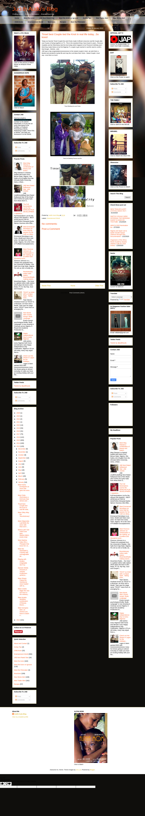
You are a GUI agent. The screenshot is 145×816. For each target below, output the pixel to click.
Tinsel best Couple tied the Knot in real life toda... (23, 506)
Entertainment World (35, 22)
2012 (18, 620)
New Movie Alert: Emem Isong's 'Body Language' (27, 315)
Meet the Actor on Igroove (68, 18)
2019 (18, 428)
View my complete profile (20, 717)
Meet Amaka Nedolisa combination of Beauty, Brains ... (23, 601)
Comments (20, 151)
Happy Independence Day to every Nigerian (28, 336)
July (19, 464)
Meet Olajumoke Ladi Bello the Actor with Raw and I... (23, 524)
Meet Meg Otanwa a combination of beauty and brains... (28, 166)
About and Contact (20, 643)
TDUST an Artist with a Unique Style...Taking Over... (28, 295)
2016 (18, 437)
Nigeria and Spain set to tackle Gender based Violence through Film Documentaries (118, 233)
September (22, 458)
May (20, 470)
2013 (18, 446)
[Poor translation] (8, 784)
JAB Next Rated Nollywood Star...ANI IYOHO (28, 188)
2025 (18, 416)
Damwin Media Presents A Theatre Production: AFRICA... (23, 571)
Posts (18, 147)
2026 (18, 413)
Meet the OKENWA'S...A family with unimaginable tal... (23, 552)
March (20, 476)
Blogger (92, 770)
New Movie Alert (119, 18)
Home (17, 18)
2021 (18, 422)
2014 (18, 443)
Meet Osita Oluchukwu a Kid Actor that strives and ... (23, 498)
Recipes (63, 22)
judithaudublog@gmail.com (22, 120)
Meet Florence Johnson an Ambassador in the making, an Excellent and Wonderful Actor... (24, 253)
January (21, 482)
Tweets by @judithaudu (22, 386)
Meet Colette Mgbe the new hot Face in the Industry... (23, 591)
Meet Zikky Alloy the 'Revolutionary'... (24, 515)
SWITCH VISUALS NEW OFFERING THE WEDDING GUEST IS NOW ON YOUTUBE (120, 219)
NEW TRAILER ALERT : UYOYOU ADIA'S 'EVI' (118, 210)
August (20, 461)
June (20, 467)
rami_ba (78, 770)
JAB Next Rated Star (46, 18)
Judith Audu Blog (20, 714)
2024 (18, 419)
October (21, 455)
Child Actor (19, 22)
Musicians (51, 22)
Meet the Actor (29, 18)
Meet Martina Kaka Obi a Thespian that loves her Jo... (23, 543)
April (20, 473)
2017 (18, 434)
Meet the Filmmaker (78, 22)
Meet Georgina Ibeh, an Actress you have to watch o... (23, 611)
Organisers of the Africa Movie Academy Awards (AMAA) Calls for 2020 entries (118, 242)
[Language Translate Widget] (121, 297)
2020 (18, 425)
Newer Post (46, 286)
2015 (18, 440)
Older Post (99, 286)
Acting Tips (87, 18)
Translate (124, 300)
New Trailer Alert (102, 18)
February (21, 479)
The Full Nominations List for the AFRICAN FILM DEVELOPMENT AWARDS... (24, 208)
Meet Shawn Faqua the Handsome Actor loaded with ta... (23, 582)
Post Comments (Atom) (76, 293)
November (22, 452)
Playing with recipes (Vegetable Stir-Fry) (22, 562)
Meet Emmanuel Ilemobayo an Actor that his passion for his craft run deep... (29, 230)
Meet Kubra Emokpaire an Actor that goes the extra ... (23, 488)
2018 (18, 431)
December (22, 449)
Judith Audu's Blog (35, 9)
